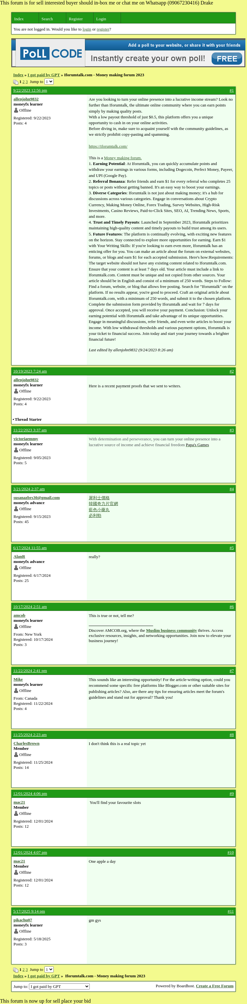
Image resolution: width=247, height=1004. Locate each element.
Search (47, 18)
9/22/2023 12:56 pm (30, 90)
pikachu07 (23, 919)
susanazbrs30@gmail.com (37, 497)
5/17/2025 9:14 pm (29, 911)
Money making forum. (123, 157)
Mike (18, 679)
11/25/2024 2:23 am (30, 734)
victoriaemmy (26, 438)
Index (19, 18)
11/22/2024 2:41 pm (30, 670)
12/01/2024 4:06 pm (30, 793)
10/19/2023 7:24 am (30, 371)
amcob (19, 615)
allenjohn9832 (26, 99)
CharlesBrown (27, 743)
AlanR (19, 556)
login (87, 29)
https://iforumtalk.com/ (108, 146)
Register (76, 18)
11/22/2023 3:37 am (30, 430)
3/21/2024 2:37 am (29, 488)
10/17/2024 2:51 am (30, 606)
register (103, 29)
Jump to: (52, 986)
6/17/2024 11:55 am (30, 547)
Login (101, 18)
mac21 (19, 802)
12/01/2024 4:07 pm (30, 852)
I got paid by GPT (44, 74)
